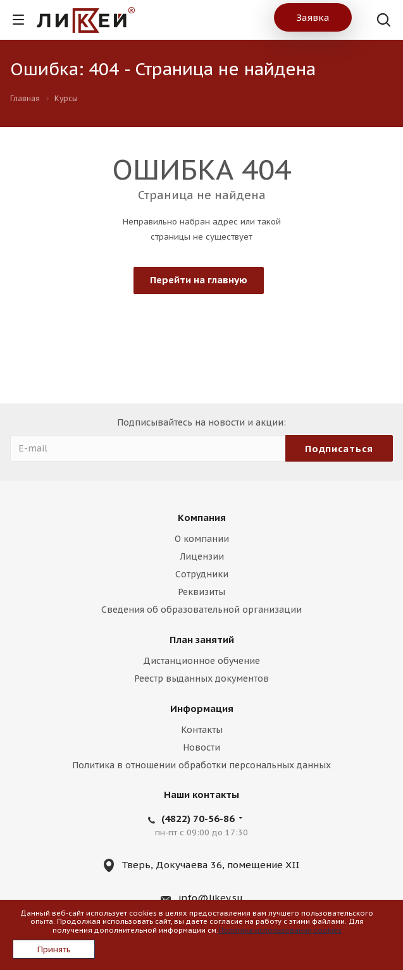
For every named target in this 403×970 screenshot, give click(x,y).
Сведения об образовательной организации (201, 609)
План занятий (202, 640)
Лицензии (202, 556)
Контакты (202, 729)
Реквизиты (201, 592)
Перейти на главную (198, 280)
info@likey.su (210, 898)
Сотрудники (201, 574)
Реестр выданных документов (201, 678)
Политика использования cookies (280, 930)
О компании (202, 538)
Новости (201, 747)
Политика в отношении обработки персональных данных (201, 765)
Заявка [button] (313, 17)
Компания (202, 518)
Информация (201, 709)
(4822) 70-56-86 (198, 819)
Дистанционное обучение (201, 660)
